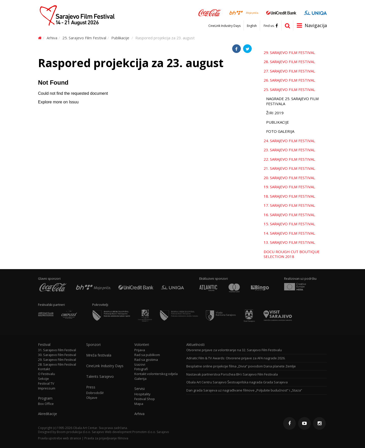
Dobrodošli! (95, 393)
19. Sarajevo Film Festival (289, 186)
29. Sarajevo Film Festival (289, 52)
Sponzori (93, 344)
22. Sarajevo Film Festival (289, 159)
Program (45, 398)
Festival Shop (144, 399)
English (252, 26)
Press (90, 387)
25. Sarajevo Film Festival (84, 37)
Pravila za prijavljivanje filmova (106, 438)
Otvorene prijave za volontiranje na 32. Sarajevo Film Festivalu (234, 350)
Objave (91, 398)
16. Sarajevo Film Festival (289, 214)
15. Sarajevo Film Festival (289, 223)
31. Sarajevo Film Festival (57, 350)
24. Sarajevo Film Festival (289, 140)
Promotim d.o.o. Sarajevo (150, 432)
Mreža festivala (98, 355)
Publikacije (120, 37)
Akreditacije (47, 414)
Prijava (139, 350)
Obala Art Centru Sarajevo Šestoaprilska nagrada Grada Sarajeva (237, 382)
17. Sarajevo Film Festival (289, 205)
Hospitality (142, 394)
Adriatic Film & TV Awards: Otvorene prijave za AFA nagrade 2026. (235, 358)
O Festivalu (46, 374)
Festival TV (46, 383)
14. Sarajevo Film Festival (289, 233)
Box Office (46, 404)
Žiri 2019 (275, 112)
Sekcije (43, 379)
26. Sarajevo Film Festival (289, 80)
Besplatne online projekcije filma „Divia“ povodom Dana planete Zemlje (241, 366)
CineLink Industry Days (224, 26)
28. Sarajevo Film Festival (289, 61)
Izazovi (139, 364)
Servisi (139, 388)
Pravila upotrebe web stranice (59, 438)
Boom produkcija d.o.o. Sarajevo (80, 432)
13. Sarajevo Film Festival (289, 242)
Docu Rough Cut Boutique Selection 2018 (292, 254)
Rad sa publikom (147, 355)
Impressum (46, 388)
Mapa (138, 404)
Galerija (140, 379)
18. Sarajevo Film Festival (289, 196)
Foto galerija (280, 131)
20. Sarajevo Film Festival (289, 177)
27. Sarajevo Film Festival (289, 70)
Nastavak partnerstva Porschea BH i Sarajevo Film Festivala (232, 374)
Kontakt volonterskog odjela (156, 374)
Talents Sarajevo (100, 376)
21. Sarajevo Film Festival (289, 168)
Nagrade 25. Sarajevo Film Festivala (292, 101)
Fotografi (141, 369)
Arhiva (52, 37)
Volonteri (141, 344)
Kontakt (44, 369)
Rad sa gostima (146, 360)
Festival (44, 344)
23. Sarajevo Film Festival (289, 149)
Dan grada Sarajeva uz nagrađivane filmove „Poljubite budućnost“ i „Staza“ (244, 390)
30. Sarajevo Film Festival (57, 355)
